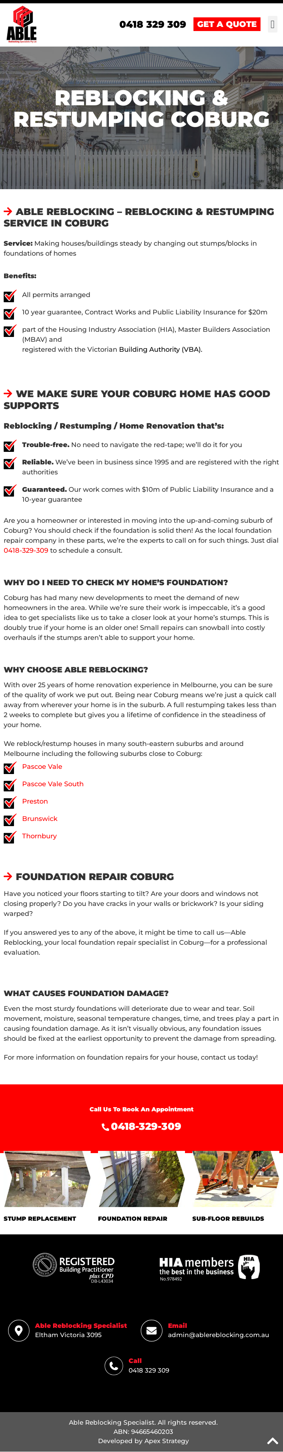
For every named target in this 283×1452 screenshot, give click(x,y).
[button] (272, 24)
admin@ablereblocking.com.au (218, 1335)
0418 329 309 (149, 1370)
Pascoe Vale (42, 767)
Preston (35, 802)
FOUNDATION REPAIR (132, 1219)
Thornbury (39, 836)
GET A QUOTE (227, 25)
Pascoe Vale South (53, 784)
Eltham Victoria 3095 (68, 1335)
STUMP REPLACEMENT (40, 1219)
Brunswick (39, 819)
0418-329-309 (26, 551)
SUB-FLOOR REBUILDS (228, 1219)
